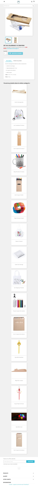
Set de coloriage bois (19, 102)
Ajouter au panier (15, 53)
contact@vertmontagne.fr (13, 48)
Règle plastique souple (19, 218)
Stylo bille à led (19, 426)
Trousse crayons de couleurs (19, 311)
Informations (7, 482)
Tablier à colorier (19, 241)
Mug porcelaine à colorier (19, 171)
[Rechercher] (19, 5)
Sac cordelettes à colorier (19, 125)
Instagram (19, 468)
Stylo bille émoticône (19, 357)
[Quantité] (4, 53)
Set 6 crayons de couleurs (19, 450)
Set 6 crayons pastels (19, 195)
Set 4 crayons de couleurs (19, 148)
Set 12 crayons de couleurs (19, 334)
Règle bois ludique (19, 380)
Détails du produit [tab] (17, 60)
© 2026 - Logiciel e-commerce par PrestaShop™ (19, 484)
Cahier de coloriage (19, 264)
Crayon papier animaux (19, 403)
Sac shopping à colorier (19, 287)
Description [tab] (8, 60)
